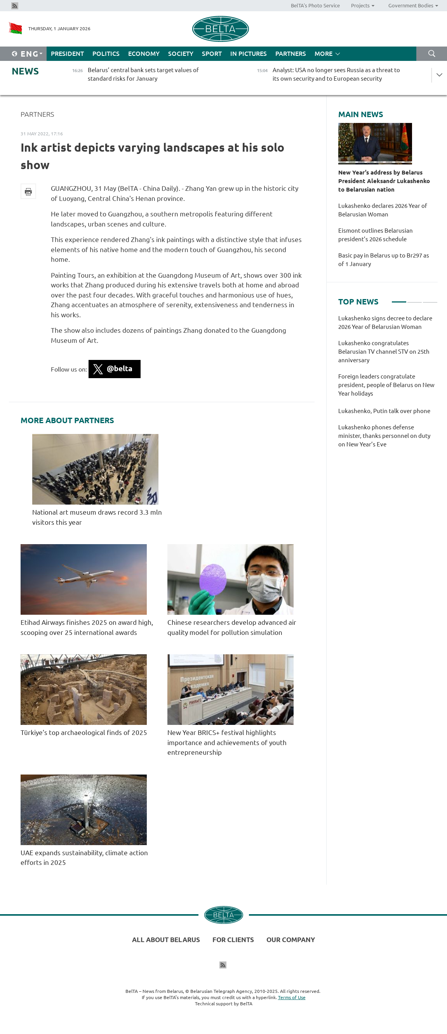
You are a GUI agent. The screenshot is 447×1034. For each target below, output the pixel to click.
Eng (30, 53)
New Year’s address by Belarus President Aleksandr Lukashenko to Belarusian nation (384, 181)
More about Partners (67, 420)
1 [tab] (399, 299)
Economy (144, 53)
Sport (212, 53)
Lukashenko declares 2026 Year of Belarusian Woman (382, 210)
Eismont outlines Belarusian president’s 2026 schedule (375, 234)
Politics (106, 53)
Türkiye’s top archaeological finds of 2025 (84, 732)
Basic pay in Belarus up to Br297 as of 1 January (383, 259)
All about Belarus (166, 939)
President (67, 53)
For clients (233, 939)
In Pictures (248, 53)
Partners (290, 53)
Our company (290, 939)
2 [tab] (414, 299)
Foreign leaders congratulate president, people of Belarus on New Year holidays (386, 385)
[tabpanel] (388, 385)
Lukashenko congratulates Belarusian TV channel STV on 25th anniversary (384, 351)
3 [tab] (430, 299)
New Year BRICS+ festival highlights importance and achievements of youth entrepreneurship (227, 742)
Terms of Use (292, 997)
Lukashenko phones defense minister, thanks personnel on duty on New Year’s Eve (384, 436)
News (25, 71)
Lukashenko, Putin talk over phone (384, 411)
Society (180, 53)
